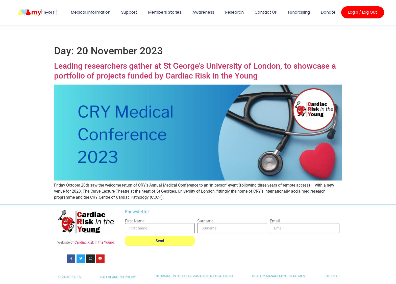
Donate (328, 12)
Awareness (203, 12)
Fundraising (299, 12)
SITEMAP (332, 276)
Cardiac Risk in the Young (94, 242)
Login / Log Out (362, 12)
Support (129, 12)
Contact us (266, 12)
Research (234, 12)
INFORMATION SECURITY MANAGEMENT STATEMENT (194, 276)
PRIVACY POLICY (69, 277)
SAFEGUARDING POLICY (118, 277)
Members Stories (164, 12)
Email (275, 221)
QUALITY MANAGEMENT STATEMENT (279, 276)
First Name (134, 221)
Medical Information (90, 12)
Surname (205, 221)
